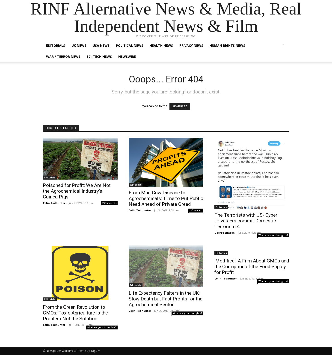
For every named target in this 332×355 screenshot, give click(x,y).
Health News (161, 45)
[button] (283, 46)
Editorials (55, 45)
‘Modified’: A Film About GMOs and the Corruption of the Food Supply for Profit (251, 266)
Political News (129, 45)
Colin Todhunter (54, 203)
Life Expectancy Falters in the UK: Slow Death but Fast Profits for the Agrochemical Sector (165, 298)
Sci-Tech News (99, 56)
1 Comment (195, 210)
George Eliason (224, 232)
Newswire (127, 56)
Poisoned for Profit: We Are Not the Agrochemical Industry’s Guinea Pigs (77, 191)
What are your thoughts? (273, 235)
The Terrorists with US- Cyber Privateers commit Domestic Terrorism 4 (245, 220)
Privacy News (191, 45)
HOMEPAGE (180, 106)
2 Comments (109, 203)
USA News (101, 45)
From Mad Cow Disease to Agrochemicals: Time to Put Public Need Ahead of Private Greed (166, 198)
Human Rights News (227, 45)
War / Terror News (63, 56)
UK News (78, 45)
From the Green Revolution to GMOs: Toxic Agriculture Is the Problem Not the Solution (75, 312)
